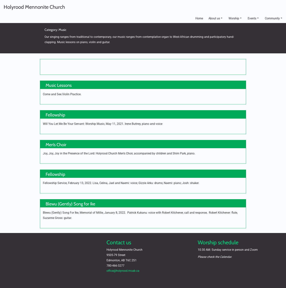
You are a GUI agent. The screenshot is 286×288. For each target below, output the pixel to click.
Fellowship (55, 115)
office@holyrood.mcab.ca (123, 270)
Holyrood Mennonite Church (34, 7)
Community (273, 18)
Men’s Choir (56, 144)
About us (215, 18)
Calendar (225, 257)
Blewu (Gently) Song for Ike (70, 203)
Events (253, 18)
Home (199, 18)
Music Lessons (59, 85)
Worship (235, 18)
